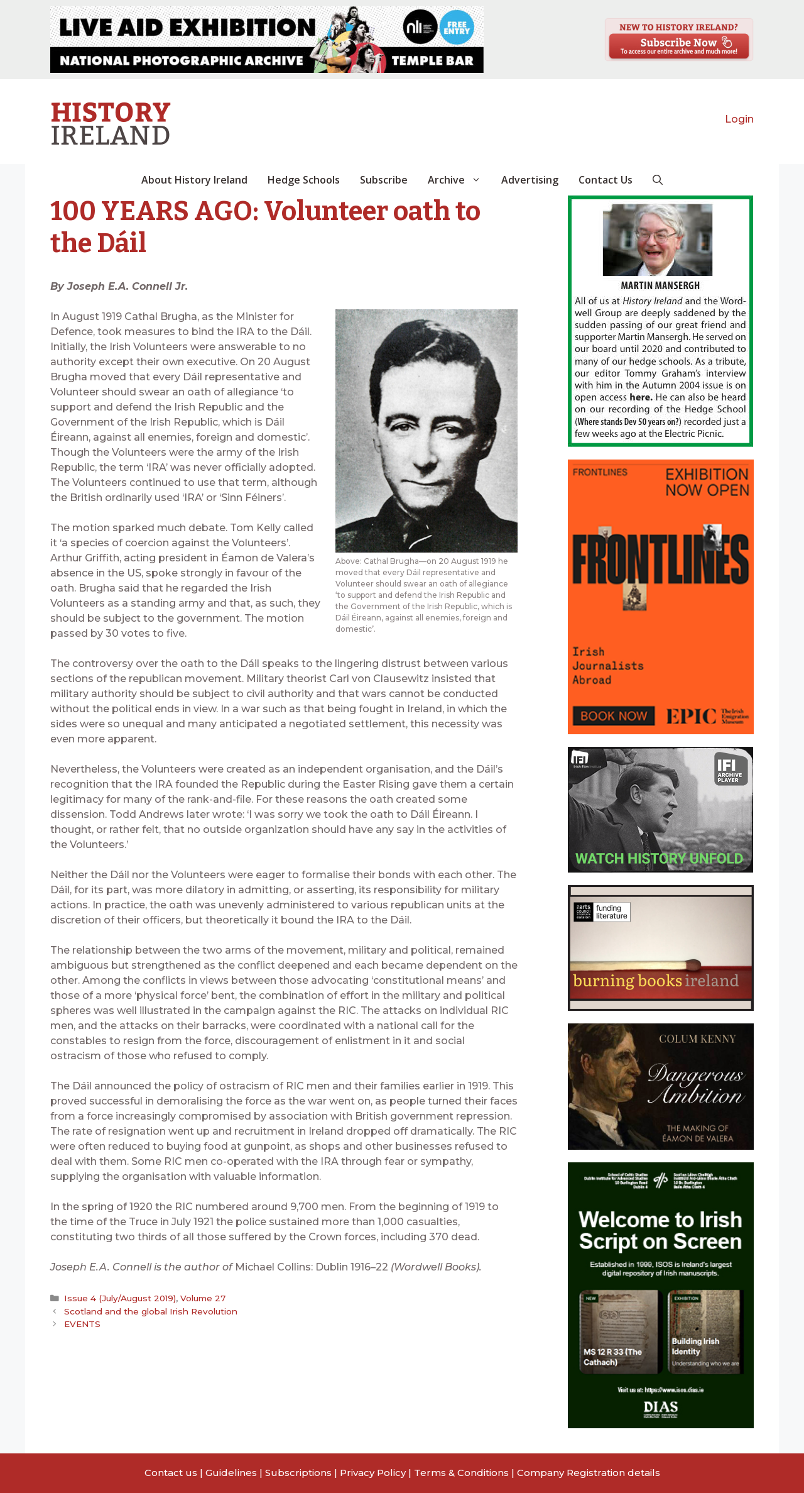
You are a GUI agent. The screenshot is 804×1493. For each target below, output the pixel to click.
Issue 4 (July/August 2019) (120, 1298)
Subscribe (384, 180)
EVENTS (82, 1324)
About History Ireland (194, 180)
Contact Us (606, 180)
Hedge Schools (304, 180)
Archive (459, 180)
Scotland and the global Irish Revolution (150, 1311)
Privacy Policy (373, 1473)
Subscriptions (298, 1473)
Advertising (529, 180)
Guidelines (231, 1473)
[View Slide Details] (267, 39)
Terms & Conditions (461, 1473)
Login (739, 119)
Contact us (170, 1473)
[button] (658, 180)
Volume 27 (202, 1298)
